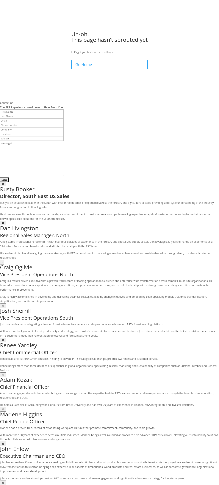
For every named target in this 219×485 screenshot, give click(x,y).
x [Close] (2, 262)
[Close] (3, 184)
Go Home (83, 64)
